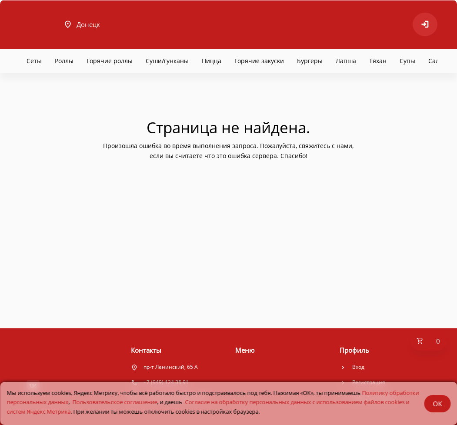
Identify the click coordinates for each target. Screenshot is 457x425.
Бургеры (310, 61)
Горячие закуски (259, 61)
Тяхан (378, 61)
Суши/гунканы (167, 61)
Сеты (34, 61)
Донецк (81, 24)
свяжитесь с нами (325, 146)
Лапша (346, 61)
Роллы (64, 61)
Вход (358, 367)
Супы (407, 61)
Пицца (211, 61)
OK (437, 403)
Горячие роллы (110, 61)
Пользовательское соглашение (114, 402)
